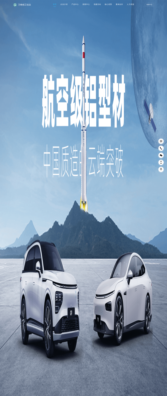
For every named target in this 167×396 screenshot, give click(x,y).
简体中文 (149, 4)
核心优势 (108, 4)
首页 (55, 4)
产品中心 (75, 4)
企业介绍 (64, 4)
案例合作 (119, 4)
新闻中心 (86, 4)
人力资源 (130, 4)
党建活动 (97, 4)
